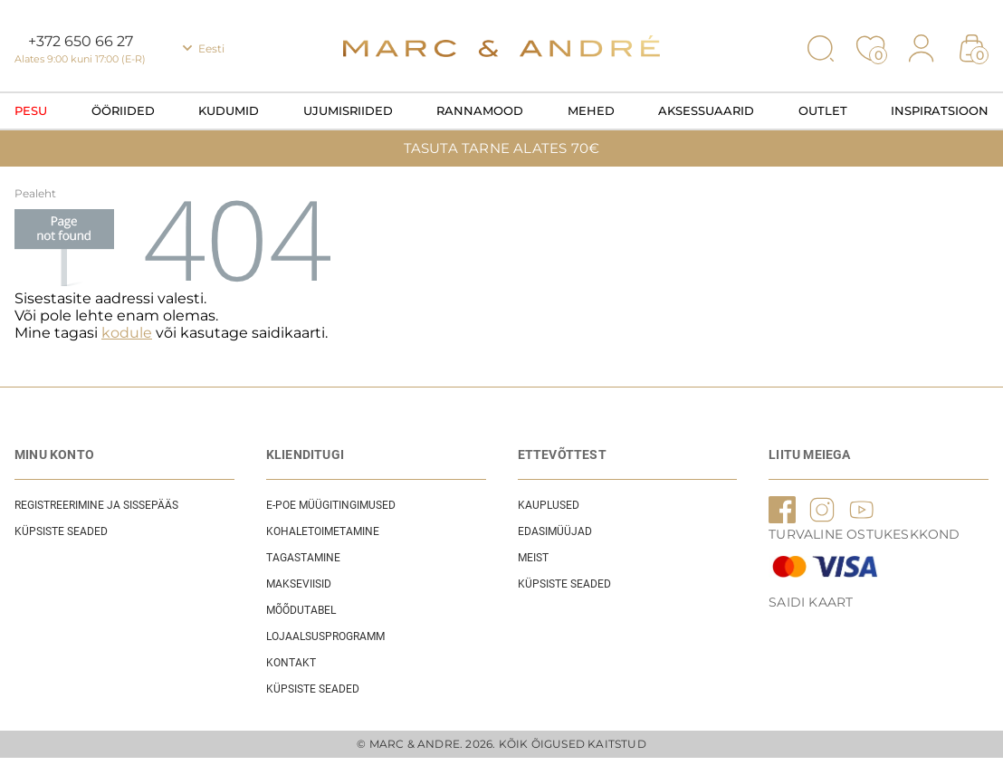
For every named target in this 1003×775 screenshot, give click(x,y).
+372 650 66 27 (80, 41)
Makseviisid (298, 584)
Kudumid (228, 110)
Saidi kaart (811, 602)
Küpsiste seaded (61, 531)
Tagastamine (303, 557)
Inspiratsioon (940, 110)
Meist (533, 557)
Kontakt (291, 662)
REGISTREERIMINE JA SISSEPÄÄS (96, 505)
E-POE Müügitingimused (331, 505)
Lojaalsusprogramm (325, 636)
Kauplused (548, 505)
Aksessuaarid (706, 110)
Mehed (591, 110)
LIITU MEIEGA (809, 454)
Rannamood (479, 110)
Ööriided (123, 110)
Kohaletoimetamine (322, 531)
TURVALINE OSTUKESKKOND (864, 534)
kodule (126, 332)
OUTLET (822, 110)
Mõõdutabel (301, 610)
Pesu (30, 110)
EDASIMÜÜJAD (555, 531)
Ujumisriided (348, 110)
